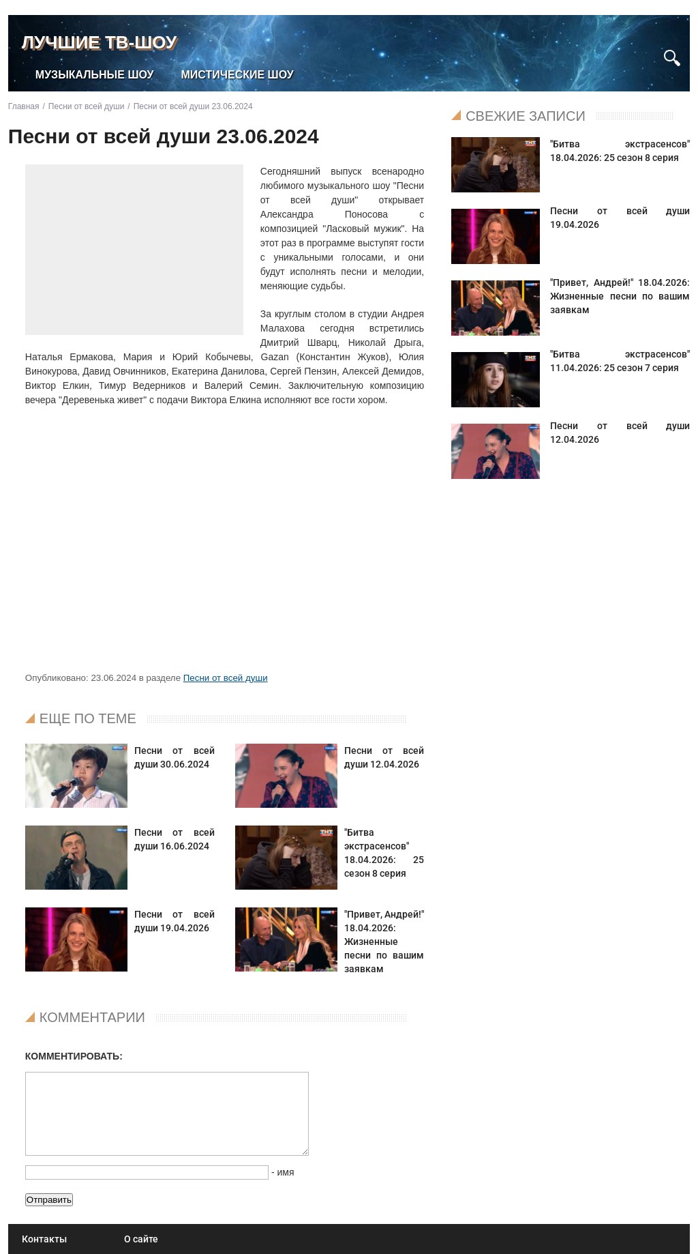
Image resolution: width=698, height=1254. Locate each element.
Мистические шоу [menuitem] (237, 75)
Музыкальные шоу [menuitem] (94, 75)
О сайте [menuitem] (141, 1239)
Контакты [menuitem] (44, 1239)
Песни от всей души (225, 678)
